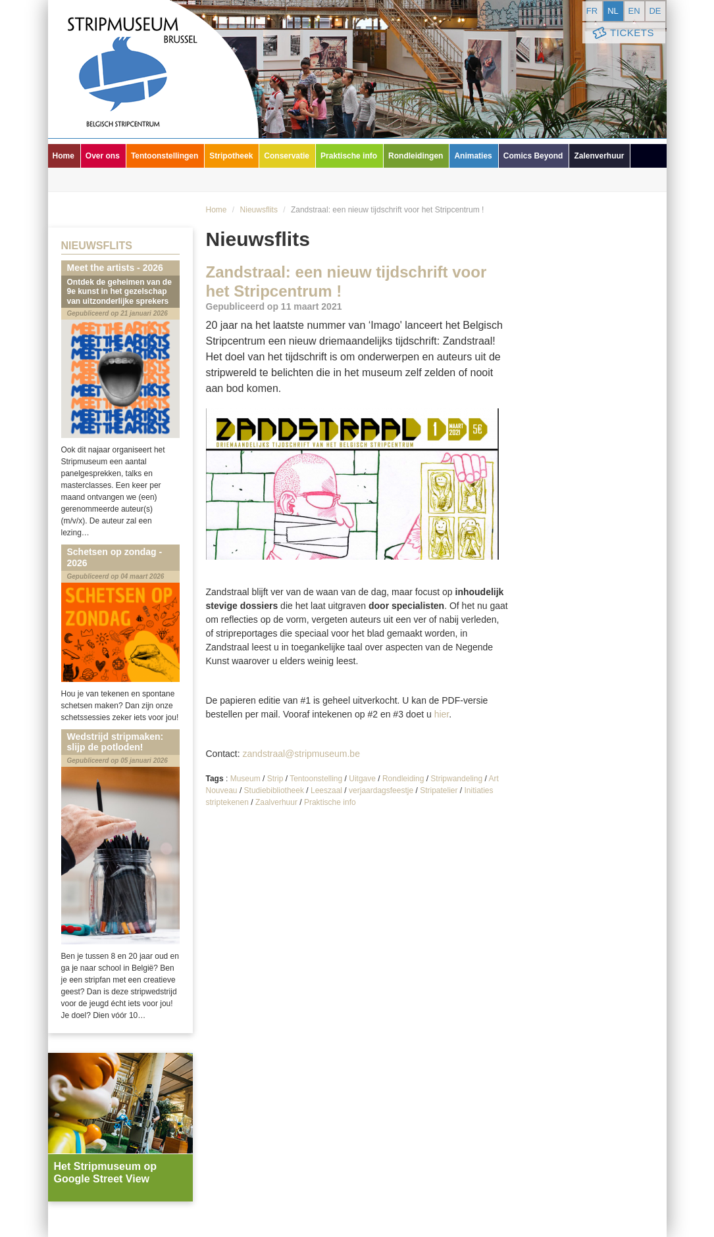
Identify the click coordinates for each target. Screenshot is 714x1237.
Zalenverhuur (599, 155)
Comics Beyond (533, 155)
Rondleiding (403, 778)
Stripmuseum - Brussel (153, 69)
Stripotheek (231, 155)
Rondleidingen (415, 155)
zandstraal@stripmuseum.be (301, 753)
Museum (245, 778)
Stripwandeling (456, 778)
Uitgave (362, 778)
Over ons (103, 155)
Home (63, 155)
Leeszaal (326, 790)
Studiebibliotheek (274, 790)
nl (613, 11)
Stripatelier (438, 790)
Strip (275, 778)
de (655, 11)
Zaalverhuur (276, 802)
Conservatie (286, 155)
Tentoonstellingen (164, 155)
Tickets (622, 33)
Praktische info (348, 155)
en (634, 11)
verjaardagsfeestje (381, 790)
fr (592, 11)
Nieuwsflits (259, 209)
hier (441, 714)
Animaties (473, 155)
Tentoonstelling (316, 778)
